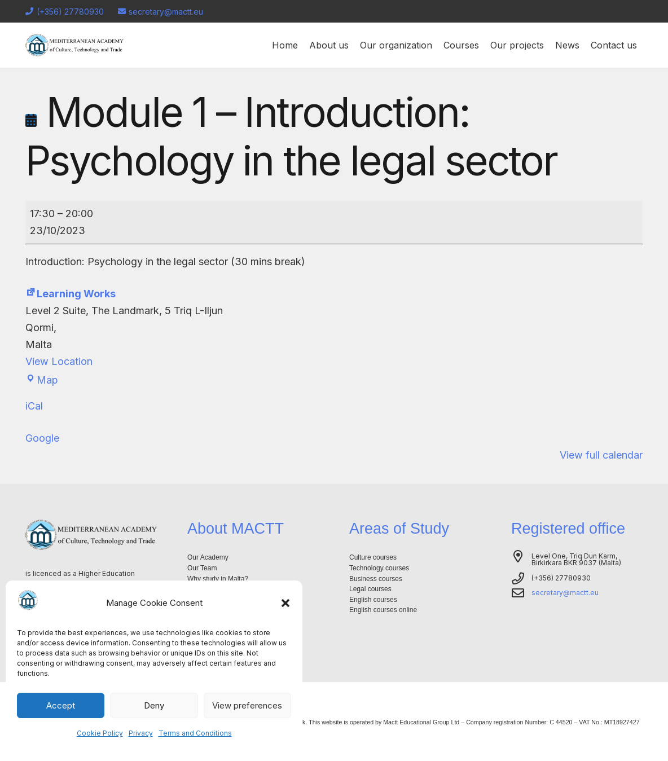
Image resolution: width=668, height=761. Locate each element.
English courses (373, 600)
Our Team (202, 568)
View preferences (247, 705)
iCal (34, 406)
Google (42, 438)
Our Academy (207, 557)
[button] (285, 603)
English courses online (383, 610)
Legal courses (370, 589)
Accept (60, 705)
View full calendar (601, 455)
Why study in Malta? (217, 579)
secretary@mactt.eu (565, 592)
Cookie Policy (100, 733)
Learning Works (70, 294)
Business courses (375, 579)
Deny (154, 705)
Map (41, 380)
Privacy (141, 733)
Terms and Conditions (195, 733)
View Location (59, 361)
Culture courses (373, 557)
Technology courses (379, 568)
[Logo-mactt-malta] (74, 45)
